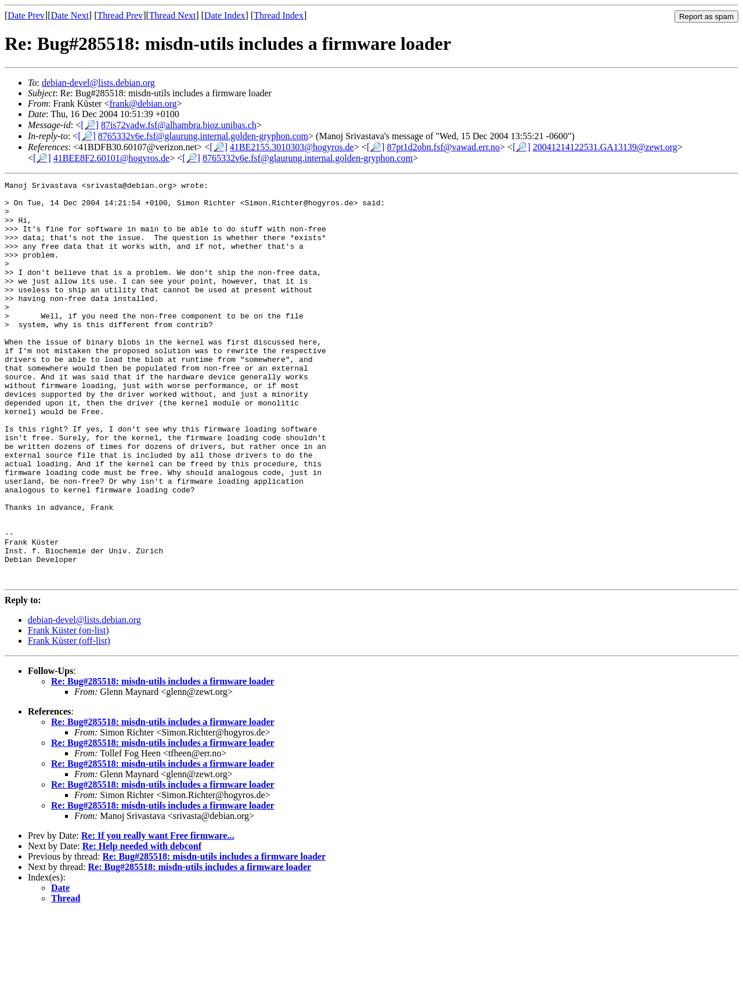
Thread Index (279, 15)
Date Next (70, 15)
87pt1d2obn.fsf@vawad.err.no (443, 147)
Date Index (225, 15)
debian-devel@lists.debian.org (98, 83)
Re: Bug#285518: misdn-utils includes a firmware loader (163, 761)
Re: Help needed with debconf (141, 926)
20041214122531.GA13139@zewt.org (605, 147)
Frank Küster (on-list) (68, 710)
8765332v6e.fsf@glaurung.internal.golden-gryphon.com (203, 136)
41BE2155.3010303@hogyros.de (292, 147)
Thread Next (172, 15)
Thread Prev (120, 15)
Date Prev (26, 15)
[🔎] (90, 125)
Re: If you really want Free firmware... (157, 915)
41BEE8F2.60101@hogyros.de (111, 158)
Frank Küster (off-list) (69, 721)
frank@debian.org (142, 103)
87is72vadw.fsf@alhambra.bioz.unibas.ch (179, 125)
